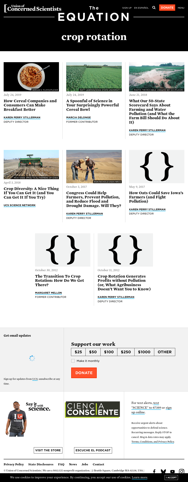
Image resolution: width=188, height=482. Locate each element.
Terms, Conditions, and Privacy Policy (152, 441)
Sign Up (127, 8)
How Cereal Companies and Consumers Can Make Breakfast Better (30, 105)
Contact (98, 464)
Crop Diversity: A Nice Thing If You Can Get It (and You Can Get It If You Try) (31, 193)
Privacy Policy (14, 464)
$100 (109, 352)
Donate (167, 7)
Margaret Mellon (48, 292)
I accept (171, 477)
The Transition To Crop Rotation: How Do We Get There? (59, 280)
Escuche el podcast (93, 450)
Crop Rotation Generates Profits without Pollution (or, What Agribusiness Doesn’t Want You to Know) (124, 282)
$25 (78, 352)
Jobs (85, 464)
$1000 (144, 352)
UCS (35, 379)
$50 (93, 352)
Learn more (139, 477)
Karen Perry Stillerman (22, 117)
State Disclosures (40, 464)
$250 (126, 352)
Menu (181, 8)
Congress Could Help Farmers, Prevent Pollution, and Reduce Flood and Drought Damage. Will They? (93, 199)
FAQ (61, 464)
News (73, 464)
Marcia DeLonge (78, 117)
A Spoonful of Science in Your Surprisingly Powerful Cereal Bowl (92, 105)
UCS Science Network (20, 205)
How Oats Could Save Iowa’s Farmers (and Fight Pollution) (156, 197)
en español (141, 8)
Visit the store (48, 450)
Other (165, 352)
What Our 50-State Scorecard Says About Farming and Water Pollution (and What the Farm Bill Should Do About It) (154, 112)
